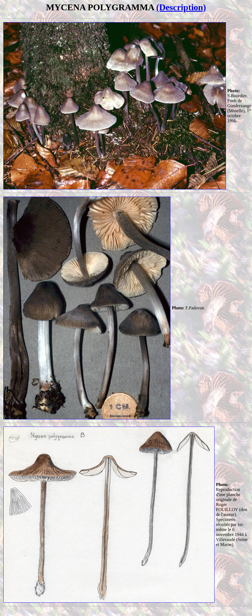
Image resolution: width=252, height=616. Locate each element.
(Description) (181, 7)
